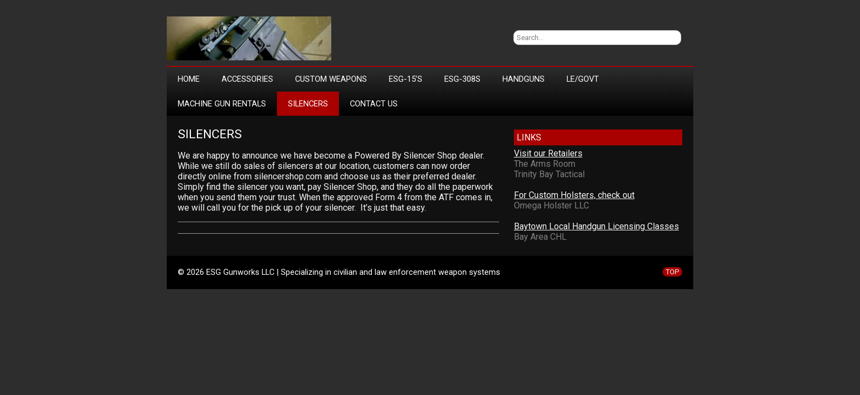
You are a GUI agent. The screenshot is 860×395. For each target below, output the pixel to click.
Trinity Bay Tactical (549, 174)
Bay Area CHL (540, 237)
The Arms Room (544, 164)
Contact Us (374, 104)
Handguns (523, 79)
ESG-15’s (405, 79)
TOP (672, 272)
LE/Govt (583, 79)
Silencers (308, 104)
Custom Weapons (331, 79)
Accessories (247, 79)
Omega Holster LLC (551, 205)
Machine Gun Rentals (222, 104)
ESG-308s (462, 79)
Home (189, 79)
